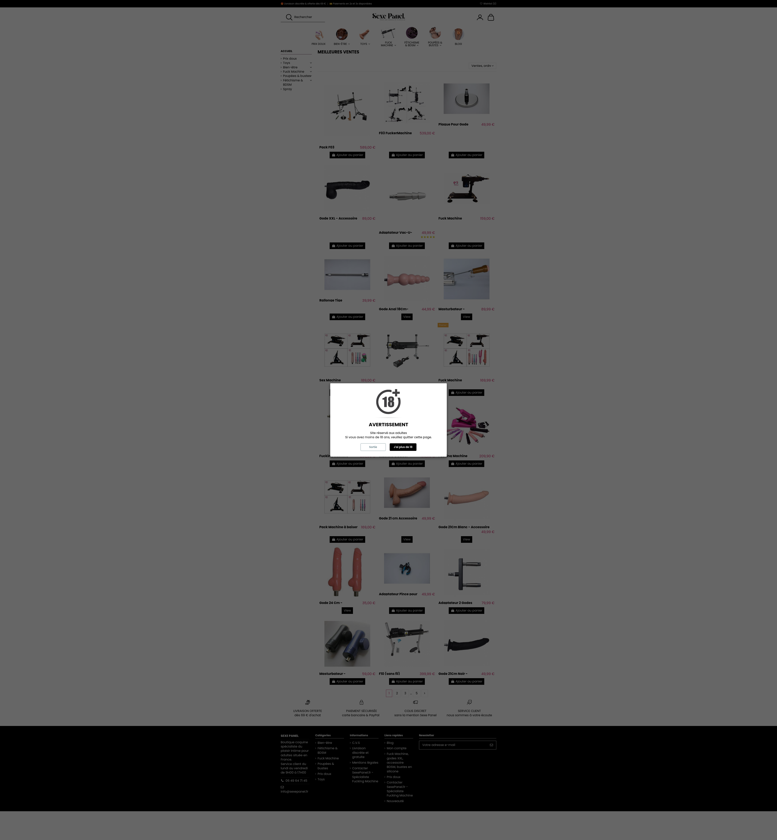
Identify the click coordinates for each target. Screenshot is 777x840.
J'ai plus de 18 (403, 447)
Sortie (373, 447)
